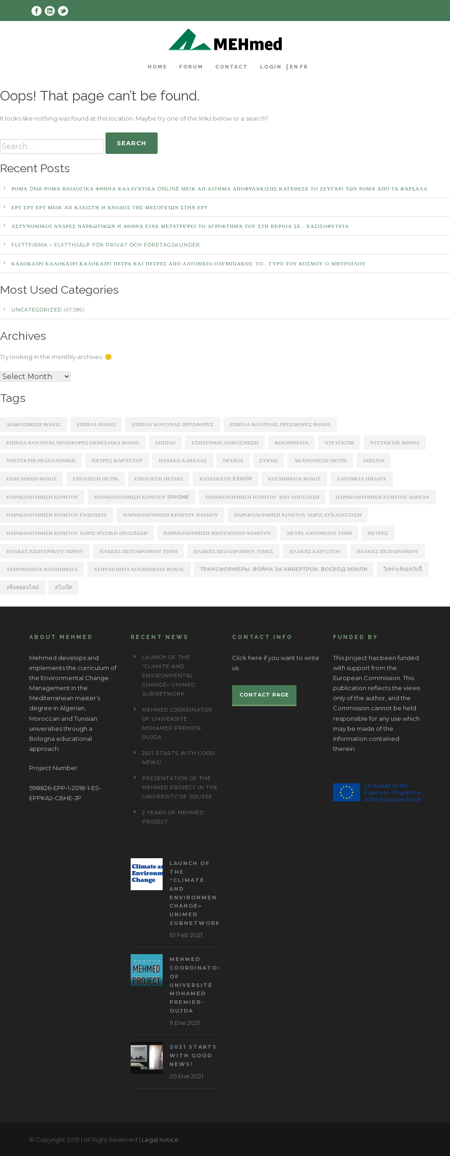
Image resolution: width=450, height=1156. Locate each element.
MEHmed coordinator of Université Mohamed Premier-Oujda (195, 984)
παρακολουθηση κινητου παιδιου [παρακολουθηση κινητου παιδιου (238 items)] (170, 515)
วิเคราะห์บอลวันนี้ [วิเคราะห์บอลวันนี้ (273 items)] (402, 569)
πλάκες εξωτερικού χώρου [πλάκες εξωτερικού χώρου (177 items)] (45, 551)
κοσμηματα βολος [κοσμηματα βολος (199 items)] (294, 478)
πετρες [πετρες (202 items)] (378, 533)
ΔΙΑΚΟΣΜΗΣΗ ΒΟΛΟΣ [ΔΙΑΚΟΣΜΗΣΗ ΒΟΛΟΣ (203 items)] (33, 424)
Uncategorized (36, 309)
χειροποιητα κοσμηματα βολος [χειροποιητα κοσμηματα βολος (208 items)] (139, 569)
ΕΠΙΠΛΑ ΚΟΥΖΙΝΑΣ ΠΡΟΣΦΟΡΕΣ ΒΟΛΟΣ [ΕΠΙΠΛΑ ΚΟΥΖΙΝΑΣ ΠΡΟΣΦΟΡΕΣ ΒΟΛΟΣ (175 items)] (280, 424)
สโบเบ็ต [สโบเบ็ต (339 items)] (63, 587)
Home (157, 67)
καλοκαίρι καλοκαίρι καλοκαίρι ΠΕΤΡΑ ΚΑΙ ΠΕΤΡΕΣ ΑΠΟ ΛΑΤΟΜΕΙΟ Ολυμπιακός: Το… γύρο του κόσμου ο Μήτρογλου (188, 263)
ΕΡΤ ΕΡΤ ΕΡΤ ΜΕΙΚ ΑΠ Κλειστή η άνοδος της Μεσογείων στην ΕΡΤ (109, 207)
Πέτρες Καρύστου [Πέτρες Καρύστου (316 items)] (117, 460)
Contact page (264, 694)
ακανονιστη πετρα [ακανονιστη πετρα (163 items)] (320, 460)
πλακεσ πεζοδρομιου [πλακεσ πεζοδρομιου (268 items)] (387, 551)
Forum (191, 67)
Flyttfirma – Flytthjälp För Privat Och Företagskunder (105, 245)
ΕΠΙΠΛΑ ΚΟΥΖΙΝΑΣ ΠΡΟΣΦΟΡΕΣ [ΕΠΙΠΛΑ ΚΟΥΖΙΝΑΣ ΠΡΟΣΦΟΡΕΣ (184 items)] (173, 424)
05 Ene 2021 (186, 1076)
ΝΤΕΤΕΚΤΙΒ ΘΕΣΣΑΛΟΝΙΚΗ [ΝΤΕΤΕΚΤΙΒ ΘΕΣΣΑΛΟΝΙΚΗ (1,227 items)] (40, 460)
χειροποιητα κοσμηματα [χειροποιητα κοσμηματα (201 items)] (42, 569)
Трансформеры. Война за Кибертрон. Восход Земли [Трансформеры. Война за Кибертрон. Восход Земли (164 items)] (283, 569)
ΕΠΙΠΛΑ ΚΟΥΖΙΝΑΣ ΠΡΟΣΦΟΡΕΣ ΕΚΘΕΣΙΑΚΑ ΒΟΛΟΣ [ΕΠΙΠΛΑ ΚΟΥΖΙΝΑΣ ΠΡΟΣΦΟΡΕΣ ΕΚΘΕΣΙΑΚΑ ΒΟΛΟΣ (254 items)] (72, 442)
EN (294, 67)
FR (304, 67)
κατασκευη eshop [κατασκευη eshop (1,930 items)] (225, 478)
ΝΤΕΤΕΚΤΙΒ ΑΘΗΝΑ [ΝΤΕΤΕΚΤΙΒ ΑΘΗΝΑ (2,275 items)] (394, 442)
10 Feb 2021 (185, 935)
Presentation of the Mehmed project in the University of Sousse (180, 787)
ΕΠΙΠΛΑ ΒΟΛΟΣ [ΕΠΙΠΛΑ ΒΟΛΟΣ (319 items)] (96, 424)
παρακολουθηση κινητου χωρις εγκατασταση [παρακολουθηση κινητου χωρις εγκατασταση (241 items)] (297, 515)
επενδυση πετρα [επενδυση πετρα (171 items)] (95, 478)
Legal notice (160, 1139)
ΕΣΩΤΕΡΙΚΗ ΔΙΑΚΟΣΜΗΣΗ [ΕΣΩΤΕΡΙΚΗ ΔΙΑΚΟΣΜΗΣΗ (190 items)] (225, 442)
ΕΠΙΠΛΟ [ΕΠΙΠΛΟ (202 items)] (165, 442)
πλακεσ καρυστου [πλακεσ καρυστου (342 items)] (314, 551)
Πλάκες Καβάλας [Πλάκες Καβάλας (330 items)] (182, 460)
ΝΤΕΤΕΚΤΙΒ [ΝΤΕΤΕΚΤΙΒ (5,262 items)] (339, 442)
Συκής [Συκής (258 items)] (268, 460)
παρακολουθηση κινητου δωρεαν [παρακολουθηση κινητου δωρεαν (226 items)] (382, 497)
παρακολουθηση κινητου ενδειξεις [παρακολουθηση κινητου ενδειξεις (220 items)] (56, 515)
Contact (231, 67)
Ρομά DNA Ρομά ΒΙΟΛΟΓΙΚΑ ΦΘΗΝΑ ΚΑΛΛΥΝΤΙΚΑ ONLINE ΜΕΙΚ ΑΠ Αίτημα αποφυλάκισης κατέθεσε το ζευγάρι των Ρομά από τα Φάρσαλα (219, 188)
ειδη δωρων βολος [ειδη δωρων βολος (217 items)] (31, 478)
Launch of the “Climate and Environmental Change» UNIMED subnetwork (168, 675)
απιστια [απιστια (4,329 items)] (374, 460)
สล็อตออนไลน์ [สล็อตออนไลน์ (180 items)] (22, 587)
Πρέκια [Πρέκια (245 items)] (233, 460)
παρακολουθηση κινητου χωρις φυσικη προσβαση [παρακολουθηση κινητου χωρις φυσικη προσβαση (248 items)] (77, 533)
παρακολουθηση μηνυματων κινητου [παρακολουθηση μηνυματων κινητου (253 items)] (217, 533)
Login (271, 67)
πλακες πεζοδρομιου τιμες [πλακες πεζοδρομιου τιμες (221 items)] (233, 551)
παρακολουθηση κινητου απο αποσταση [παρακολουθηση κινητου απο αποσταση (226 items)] (262, 497)
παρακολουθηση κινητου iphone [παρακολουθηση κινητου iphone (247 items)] (141, 497)
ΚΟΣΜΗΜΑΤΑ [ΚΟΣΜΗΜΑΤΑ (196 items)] (291, 442)
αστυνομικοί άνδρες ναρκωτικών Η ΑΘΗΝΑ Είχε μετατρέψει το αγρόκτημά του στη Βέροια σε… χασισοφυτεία (180, 226)
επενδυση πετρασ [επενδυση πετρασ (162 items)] (158, 478)
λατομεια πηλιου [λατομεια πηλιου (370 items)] (361, 478)
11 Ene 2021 (184, 1022)
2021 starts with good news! (193, 1055)
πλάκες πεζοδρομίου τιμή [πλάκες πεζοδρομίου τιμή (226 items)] (139, 551)
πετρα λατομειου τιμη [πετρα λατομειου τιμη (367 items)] (319, 533)
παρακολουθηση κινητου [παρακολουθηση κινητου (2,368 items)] (42, 497)
